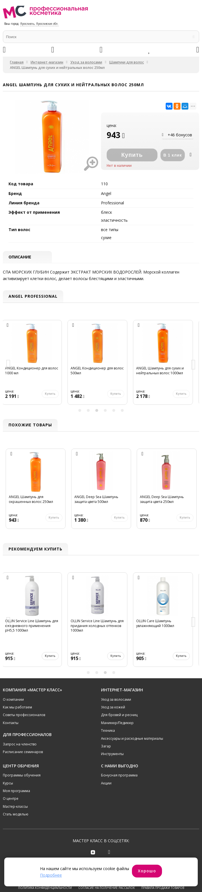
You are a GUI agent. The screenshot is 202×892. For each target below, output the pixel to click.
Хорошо (147, 870)
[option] (35, 365)
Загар (106, 746)
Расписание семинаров (23, 752)
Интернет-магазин (47, 62)
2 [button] (88, 410)
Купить (54, 655)
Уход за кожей (113, 707)
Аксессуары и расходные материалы (132, 738)
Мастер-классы (15, 806)
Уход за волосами (86, 62)
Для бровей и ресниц (119, 715)
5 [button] (114, 410)
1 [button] (80, 410)
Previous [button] (8, 365)
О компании (13, 699)
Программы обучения (22, 775)
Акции (106, 783)
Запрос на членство (20, 744)
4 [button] (105, 410)
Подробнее (51, 875)
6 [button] (122, 410)
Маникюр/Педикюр (117, 722)
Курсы (8, 783)
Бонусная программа (119, 775)
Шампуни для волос (126, 62)
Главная (17, 62)
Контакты (10, 722)
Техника (108, 730)
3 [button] (97, 410)
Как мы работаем (17, 707)
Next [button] (193, 365)
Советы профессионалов (24, 715)
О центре (10, 798)
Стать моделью (15, 814)
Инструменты (112, 754)
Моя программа (16, 791)
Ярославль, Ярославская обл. (39, 24)
